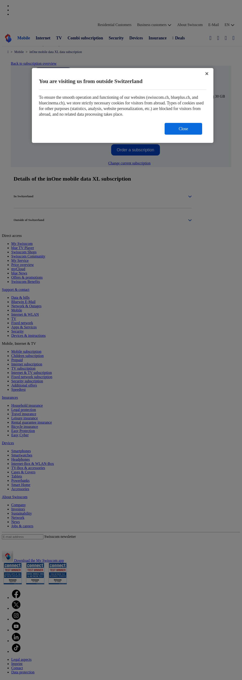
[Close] (207, 73)
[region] (122, 105)
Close (183, 128)
